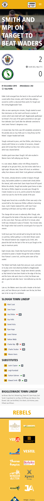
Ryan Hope (11, 329)
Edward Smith (12, 380)
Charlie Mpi (11, 344)
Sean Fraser (11, 309)
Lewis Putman (12, 334)
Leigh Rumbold (13, 370)
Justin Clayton (12, 365)
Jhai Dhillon (11, 314)
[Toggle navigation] (40, 4)
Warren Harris (12, 354)
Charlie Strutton (13, 349)
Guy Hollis (10, 319)
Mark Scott (11, 304)
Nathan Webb (11, 339)
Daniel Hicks (11, 324)
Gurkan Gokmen (13, 375)
